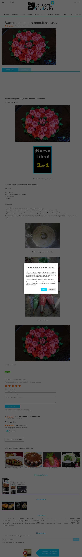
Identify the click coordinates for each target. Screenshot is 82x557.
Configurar (52, 289)
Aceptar (44, 289)
